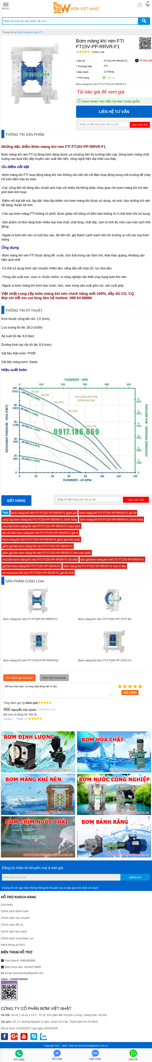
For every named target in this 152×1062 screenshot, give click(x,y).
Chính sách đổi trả (12, 924)
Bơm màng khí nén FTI (30, 32)
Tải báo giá (143, 60)
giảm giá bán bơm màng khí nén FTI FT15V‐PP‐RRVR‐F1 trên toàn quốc (46, 552)
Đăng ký (135, 877)
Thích (18, 719)
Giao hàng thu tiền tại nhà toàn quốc (111, 101)
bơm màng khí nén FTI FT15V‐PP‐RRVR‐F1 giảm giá (44, 512)
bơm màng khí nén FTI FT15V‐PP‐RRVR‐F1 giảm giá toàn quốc (41, 539)
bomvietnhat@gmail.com (28, 973)
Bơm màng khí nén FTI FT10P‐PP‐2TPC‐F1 (105, 660)
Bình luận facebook (54, 677)
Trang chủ (8, 32)
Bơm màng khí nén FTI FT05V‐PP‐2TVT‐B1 (105, 619)
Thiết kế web (75, 1045)
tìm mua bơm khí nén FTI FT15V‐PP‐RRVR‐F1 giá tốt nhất (38, 572)
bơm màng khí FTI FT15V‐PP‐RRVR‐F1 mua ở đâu (95, 566)
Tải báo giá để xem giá (100, 91)
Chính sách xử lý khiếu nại (17, 938)
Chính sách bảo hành (14, 931)
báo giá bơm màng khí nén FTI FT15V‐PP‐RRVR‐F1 (112, 559)
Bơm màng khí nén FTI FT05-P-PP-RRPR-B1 (31, 660)
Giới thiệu (7, 904)
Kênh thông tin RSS (13, 944)
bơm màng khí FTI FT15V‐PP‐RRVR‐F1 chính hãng (111, 519)
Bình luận (98, 52)
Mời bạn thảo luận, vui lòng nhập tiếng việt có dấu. (57, 690)
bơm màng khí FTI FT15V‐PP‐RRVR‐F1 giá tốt (107, 512)
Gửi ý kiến (130, 692)
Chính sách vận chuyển (15, 917)
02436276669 (32, 967)
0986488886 (28, 960)
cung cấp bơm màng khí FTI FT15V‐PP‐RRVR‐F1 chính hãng (39, 519)
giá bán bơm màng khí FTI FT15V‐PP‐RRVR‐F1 (31, 566)
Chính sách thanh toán (14, 911)
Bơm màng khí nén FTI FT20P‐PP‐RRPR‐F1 (30, 619)
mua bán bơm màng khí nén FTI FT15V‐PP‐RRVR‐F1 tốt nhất (40, 559)
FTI (106, 65)
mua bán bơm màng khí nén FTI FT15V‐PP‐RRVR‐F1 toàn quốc (41, 526)
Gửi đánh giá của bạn (19, 677)
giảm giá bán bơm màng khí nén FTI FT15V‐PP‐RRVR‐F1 (37, 546)
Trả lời (7, 719)
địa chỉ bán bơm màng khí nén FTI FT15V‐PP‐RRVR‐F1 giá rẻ (40, 532)
